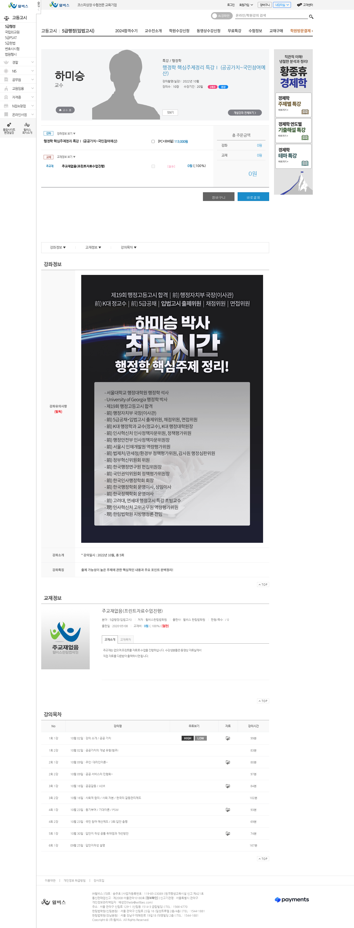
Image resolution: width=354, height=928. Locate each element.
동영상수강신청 (208, 30)
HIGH (187, 738)
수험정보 (255, 30)
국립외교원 (12, 32)
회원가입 (246, 5)
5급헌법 (10, 43)
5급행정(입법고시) (78, 31)
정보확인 (151, 898)
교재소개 (110, 639)
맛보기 (170, 112)
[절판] (171, 166)
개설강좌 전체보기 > (245, 112)
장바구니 (265, 5)
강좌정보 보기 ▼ (66, 133)
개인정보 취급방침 (75, 880)
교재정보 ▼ (93, 247)
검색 (311, 15)
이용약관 (50, 880)
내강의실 (281, 5)
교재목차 (125, 639)
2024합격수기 (126, 30)
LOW (200, 738)
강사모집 (99, 880)
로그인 (230, 5)
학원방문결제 (301, 32)
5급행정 (10, 26)
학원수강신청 (179, 30)
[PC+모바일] (173, 141)
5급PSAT (11, 38)
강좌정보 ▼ (58, 247)
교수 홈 (65, 110)
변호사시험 (12, 49)
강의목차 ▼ (129, 247)
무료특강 (234, 30)
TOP (262, 585)
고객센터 (308, 5)
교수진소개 (153, 30)
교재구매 (276, 30)
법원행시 (10, 54)
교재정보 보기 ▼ (66, 157)
